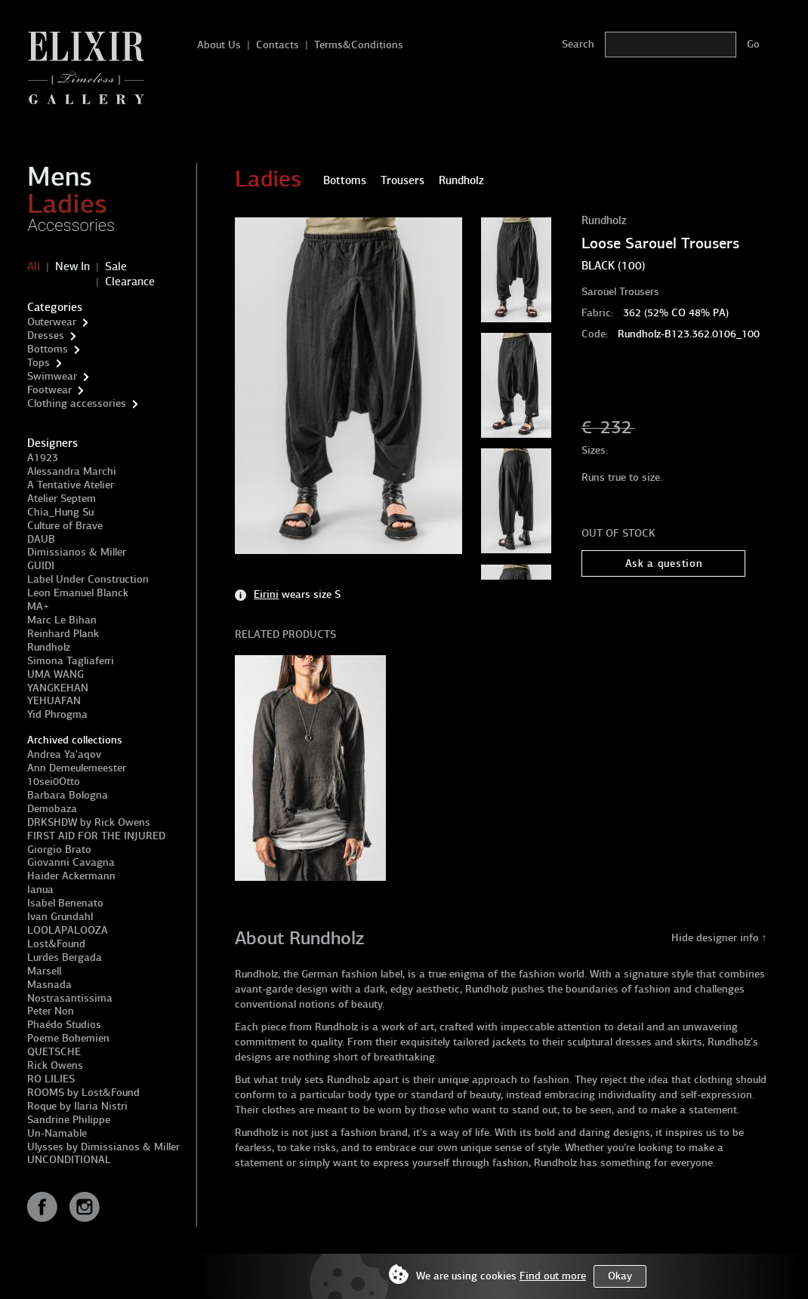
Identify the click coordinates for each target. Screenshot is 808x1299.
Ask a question (664, 563)
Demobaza (52, 808)
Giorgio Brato (59, 849)
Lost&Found (56, 943)
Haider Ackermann (71, 876)
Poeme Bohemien (68, 1038)
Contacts (277, 44)
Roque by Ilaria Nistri (77, 1106)
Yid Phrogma (57, 714)
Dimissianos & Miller (76, 552)
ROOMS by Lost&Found (83, 1092)
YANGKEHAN (57, 688)
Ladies (67, 203)
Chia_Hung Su (60, 512)
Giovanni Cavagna (71, 862)
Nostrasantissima (70, 998)
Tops (38, 362)
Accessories (71, 225)
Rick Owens (55, 1065)
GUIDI (40, 565)
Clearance (130, 281)
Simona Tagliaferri (70, 660)
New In (72, 266)
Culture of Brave (65, 525)
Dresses (45, 335)
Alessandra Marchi (71, 471)
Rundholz (48, 647)
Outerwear (51, 322)
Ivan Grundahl (60, 916)
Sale (116, 266)
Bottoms (47, 349)
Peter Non (50, 1011)
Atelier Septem (61, 498)
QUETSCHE (54, 1051)
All (33, 266)
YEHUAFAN (54, 700)
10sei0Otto (53, 781)
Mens (59, 176)
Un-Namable (57, 1133)
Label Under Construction (88, 579)
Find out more (553, 1276)
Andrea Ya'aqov (64, 754)
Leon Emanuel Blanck (77, 592)
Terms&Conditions (358, 44)
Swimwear (52, 376)
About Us (219, 44)
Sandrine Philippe (68, 1119)
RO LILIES (51, 1079)
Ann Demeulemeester (76, 768)
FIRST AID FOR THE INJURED (96, 836)
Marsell (44, 971)
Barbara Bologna (67, 795)
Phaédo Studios (64, 1024)
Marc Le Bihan (62, 620)
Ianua (40, 889)
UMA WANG (55, 674)
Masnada (49, 984)
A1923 (42, 457)
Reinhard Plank (63, 633)
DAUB (41, 539)
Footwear (49, 389)
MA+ (38, 606)
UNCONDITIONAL (69, 1159)
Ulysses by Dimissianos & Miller (103, 1146)
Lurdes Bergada (64, 957)
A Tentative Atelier (70, 485)
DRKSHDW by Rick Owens (88, 822)
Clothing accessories (76, 403)
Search (578, 44)
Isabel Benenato (65, 903)
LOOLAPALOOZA (67, 930)
